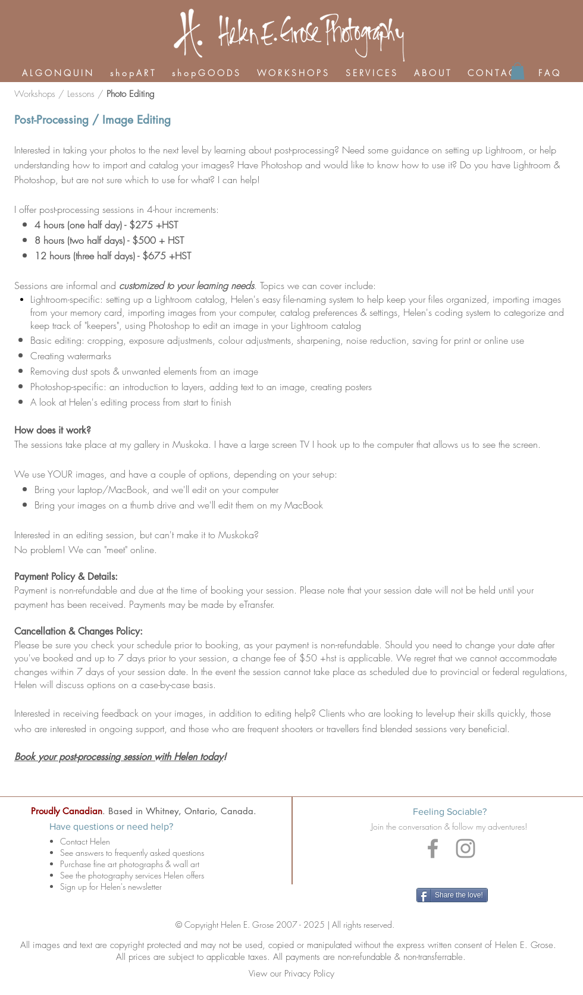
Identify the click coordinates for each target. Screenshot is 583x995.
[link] (517, 71)
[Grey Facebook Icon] (433, 848)
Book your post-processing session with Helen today (118, 757)
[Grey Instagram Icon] (465, 848)
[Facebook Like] (453, 873)
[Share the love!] (452, 895)
